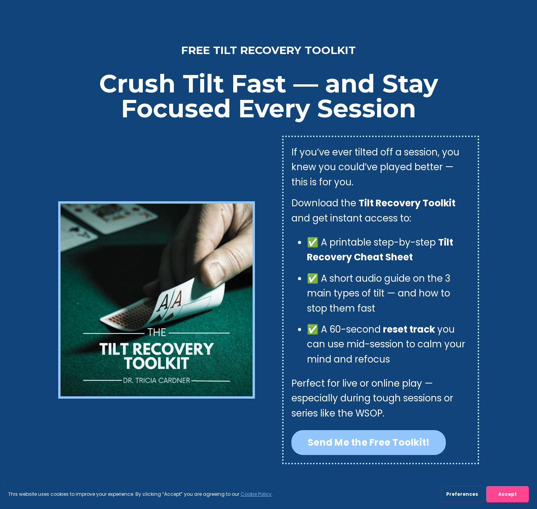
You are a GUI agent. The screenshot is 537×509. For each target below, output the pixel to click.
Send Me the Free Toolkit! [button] (369, 442)
